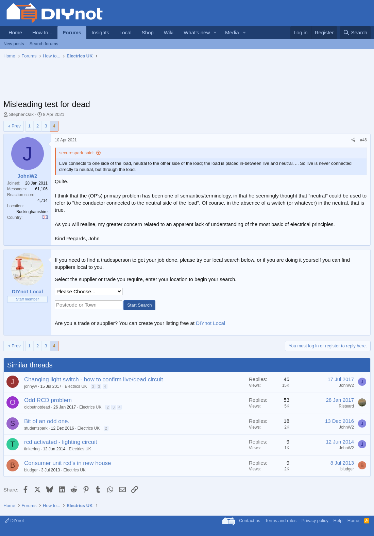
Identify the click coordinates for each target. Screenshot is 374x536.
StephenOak (21, 114)
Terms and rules (280, 520)
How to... (42, 32)
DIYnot (14, 520)
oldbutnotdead (37, 407)
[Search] (355, 32)
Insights (100, 32)
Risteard (346, 406)
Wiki (168, 32)
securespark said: (76, 152)
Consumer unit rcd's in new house (67, 463)
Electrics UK (76, 386)
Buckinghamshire (32, 211)
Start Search (139, 305)
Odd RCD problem (48, 400)
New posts (13, 43)
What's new (197, 32)
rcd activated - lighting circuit (60, 442)
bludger (31, 470)
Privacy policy (315, 520)
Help (338, 520)
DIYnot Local (210, 323)
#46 (363, 140)
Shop (148, 32)
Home (15, 32)
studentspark (36, 428)
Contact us (249, 520)
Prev (16, 125)
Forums (72, 32)
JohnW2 (346, 385)
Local (125, 32)
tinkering (31, 449)
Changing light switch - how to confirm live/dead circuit (93, 379)
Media (232, 32)
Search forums (44, 43)
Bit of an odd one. (46, 421)
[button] (215, 32)
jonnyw (30, 386)
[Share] (353, 140)
